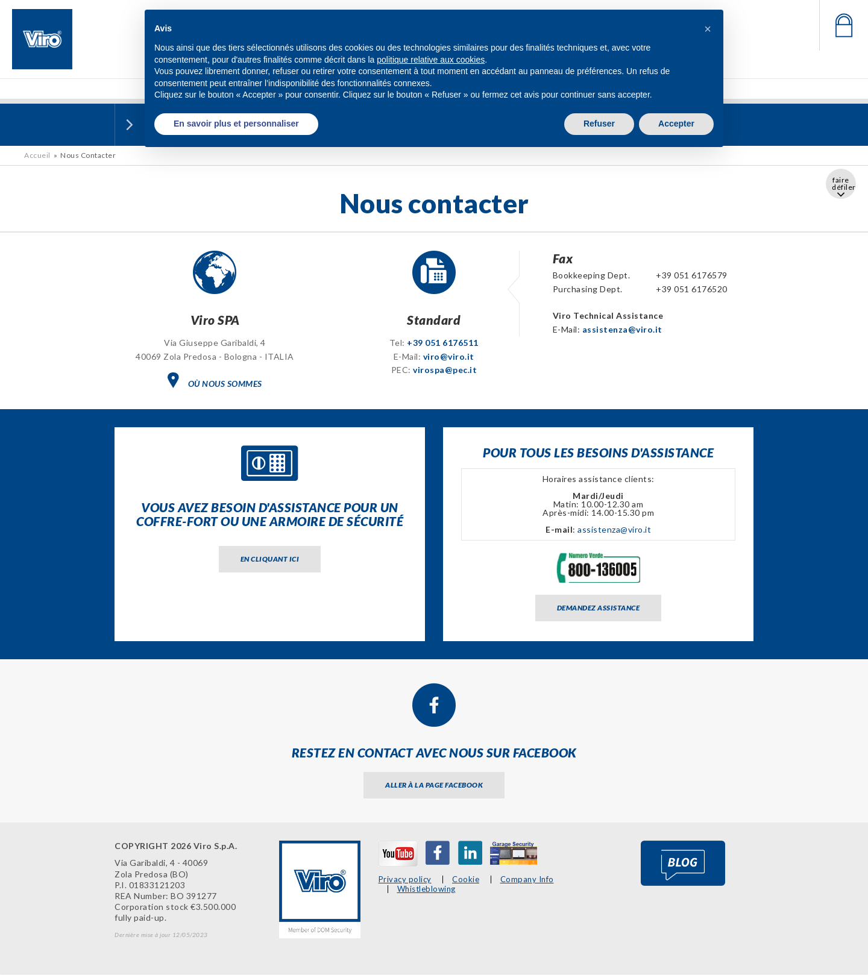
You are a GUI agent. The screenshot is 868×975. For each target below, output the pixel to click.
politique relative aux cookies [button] (431, 59)
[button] (707, 29)
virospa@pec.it (445, 370)
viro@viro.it (448, 356)
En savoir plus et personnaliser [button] (236, 123)
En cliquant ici (270, 558)
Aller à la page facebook (434, 784)
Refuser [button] (599, 123)
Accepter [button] (676, 123)
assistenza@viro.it (622, 329)
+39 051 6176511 (443, 342)
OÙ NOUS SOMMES (215, 380)
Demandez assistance (598, 607)
